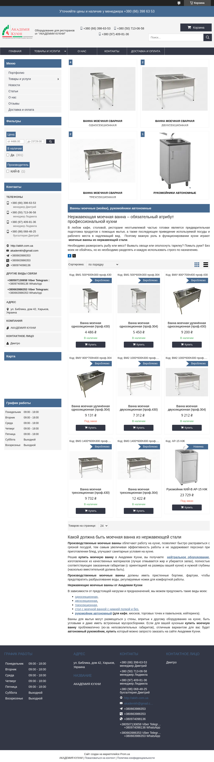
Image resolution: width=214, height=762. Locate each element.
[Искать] (207, 37)
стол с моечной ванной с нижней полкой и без (106, 609)
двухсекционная (86, 601)
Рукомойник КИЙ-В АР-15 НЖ (186, 489)
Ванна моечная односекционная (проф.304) (139, 324)
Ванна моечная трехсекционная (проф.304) (139, 491)
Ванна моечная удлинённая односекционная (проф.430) (187, 324)
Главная (15, 51)
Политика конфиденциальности (136, 757)
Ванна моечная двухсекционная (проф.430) (139, 407)
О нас (82, 51)
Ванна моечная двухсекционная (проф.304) (187, 407)
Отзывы (13, 103)
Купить (92, 344)
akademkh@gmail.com (24, 250)
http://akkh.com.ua (22, 245)
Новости (14, 85)
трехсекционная (86, 605)
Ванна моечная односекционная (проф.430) (90, 324)
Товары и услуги (47, 51)
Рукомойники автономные (174, 192)
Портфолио (16, 72)
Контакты (111, 51)
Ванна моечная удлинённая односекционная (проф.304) (90, 407)
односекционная (86, 596)
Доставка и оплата (145, 51)
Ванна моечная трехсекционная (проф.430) (91, 491)
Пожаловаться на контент (100, 757)
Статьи (13, 91)
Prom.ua (125, 754)
